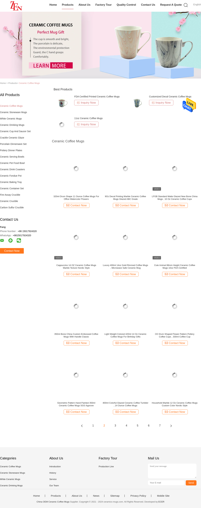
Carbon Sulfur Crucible (12, 207)
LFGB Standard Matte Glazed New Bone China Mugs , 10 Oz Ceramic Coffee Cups (174, 197)
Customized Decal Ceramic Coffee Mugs (170, 96)
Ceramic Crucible (9, 201)
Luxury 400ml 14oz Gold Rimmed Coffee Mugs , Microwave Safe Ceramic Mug (125, 266)
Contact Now (12, 250)
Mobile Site (163, 496)
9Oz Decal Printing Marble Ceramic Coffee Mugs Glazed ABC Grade (125, 197)
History (52, 473)
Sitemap (114, 496)
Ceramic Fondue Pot (10, 175)
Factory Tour (103, 4)
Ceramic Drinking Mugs (12, 125)
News (96, 496)
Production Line (106, 466)
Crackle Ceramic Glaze (12, 137)
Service (52, 479)
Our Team (54, 485)
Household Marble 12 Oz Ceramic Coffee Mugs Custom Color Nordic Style (174, 404)
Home (53, 4)
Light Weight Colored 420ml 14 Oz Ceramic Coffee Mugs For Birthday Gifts (126, 335)
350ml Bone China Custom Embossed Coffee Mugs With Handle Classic (76, 335)
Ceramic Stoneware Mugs (13, 112)
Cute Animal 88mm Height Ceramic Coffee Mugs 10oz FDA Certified (174, 266)
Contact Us (148, 4)
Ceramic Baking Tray (11, 182)
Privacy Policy (138, 496)
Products (67, 4)
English (197, 4)
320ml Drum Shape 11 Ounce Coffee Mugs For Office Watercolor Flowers (76, 197)
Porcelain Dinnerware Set (13, 144)
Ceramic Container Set (12, 188)
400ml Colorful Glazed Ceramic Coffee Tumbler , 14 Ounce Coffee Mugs (125, 404)
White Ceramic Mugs (11, 118)
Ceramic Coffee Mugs (29, 83)
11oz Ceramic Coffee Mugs (88, 118)
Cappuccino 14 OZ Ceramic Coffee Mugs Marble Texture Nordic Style (76, 266)
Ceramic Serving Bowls (12, 156)
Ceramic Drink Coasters (12, 169)
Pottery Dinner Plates (11, 150)
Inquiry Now (86, 102)
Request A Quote (171, 4)
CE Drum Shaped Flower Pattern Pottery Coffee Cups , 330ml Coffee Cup (174, 335)
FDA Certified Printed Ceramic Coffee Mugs (97, 96)
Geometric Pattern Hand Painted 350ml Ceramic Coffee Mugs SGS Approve (76, 404)
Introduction (55, 466)
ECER (161, 501)
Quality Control (126, 4)
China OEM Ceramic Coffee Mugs (53, 501)
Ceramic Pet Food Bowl (12, 163)
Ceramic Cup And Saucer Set (15, 131)
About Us (84, 4)
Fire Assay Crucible (10, 194)
